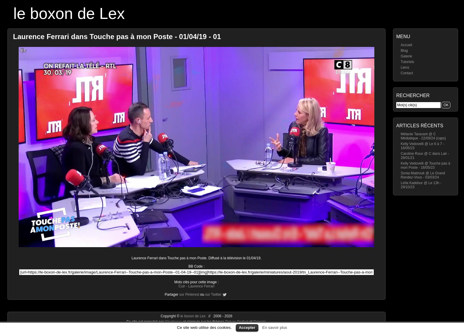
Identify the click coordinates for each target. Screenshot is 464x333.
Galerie (406, 56)
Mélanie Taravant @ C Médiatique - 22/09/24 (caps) (423, 136)
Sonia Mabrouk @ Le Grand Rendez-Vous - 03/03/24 (423, 175)
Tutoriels (407, 62)
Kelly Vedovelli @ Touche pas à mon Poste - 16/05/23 (425, 165)
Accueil (406, 45)
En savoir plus (274, 327)
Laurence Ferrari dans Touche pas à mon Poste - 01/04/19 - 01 (117, 37)
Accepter (247, 327)
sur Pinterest (189, 294)
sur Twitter (213, 294)
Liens (405, 67)
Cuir (181, 286)
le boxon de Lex (69, 13)
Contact (407, 73)
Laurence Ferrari (201, 286)
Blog (404, 51)
